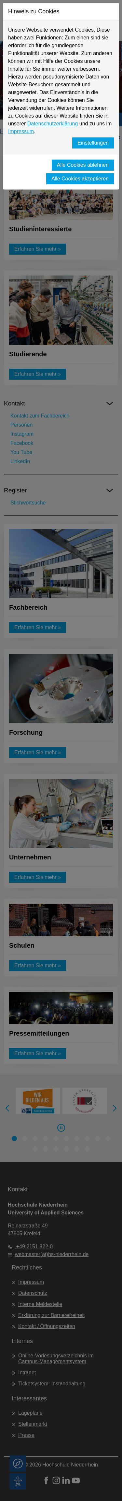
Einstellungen (93, 143)
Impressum (21, 131)
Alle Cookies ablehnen (83, 165)
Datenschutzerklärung (52, 123)
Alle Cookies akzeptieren (80, 178)
